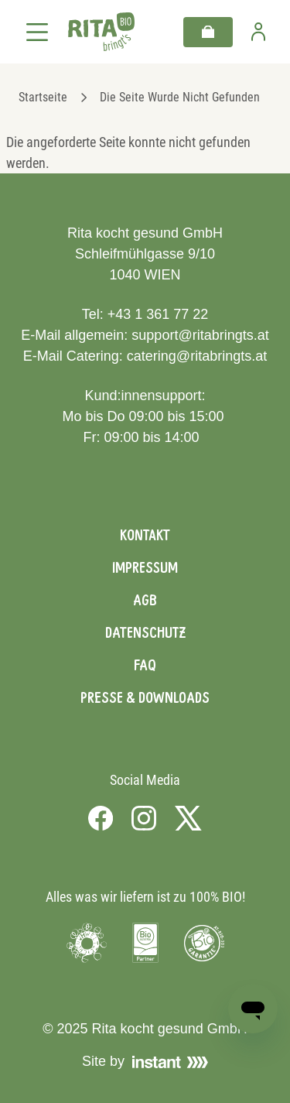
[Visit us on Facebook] (100, 818)
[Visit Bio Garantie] (204, 943)
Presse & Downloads (145, 697)
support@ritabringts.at (199, 335)
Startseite (43, 97)
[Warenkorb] (208, 32)
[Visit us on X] (188, 818)
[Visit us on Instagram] (143, 818)
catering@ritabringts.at (197, 356)
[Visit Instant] (170, 1062)
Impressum (145, 567)
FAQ (145, 665)
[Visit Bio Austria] (145, 943)
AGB (145, 600)
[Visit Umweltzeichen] (87, 943)
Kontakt (145, 535)
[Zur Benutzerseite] (258, 31)
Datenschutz (145, 632)
